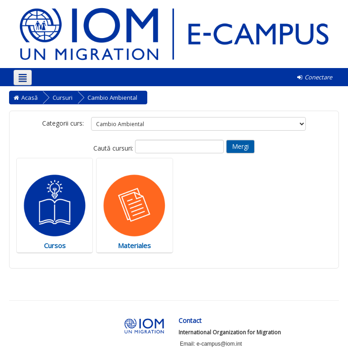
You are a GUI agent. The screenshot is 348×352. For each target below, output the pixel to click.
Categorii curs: (63, 123)
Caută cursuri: (114, 148)
